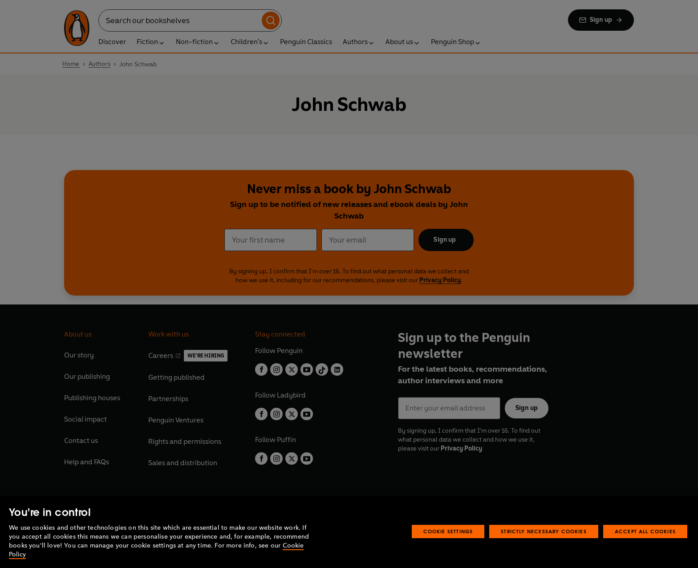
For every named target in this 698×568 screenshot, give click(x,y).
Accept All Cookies (645, 549)
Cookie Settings (448, 549)
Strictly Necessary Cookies (544, 549)
